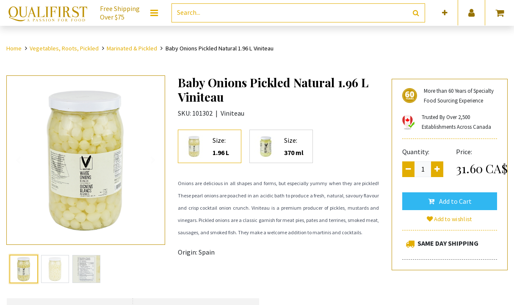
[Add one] (437, 169)
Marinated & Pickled (132, 48)
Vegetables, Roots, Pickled (64, 48)
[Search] (416, 13)
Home (14, 48)
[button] (444, 12)
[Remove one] (408, 169)
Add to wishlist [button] (450, 219)
